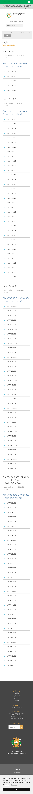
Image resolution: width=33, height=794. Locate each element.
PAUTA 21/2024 (10, 376)
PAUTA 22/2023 (10, 568)
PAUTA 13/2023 (10, 610)
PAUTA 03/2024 (10, 459)
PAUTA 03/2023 (10, 656)
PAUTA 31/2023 (10, 526)
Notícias (16, 693)
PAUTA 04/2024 (10, 454)
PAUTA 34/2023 (10, 512)
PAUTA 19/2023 (10, 582)
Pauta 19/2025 (9, 193)
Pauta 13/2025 (9, 221)
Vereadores (16, 695)
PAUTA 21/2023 (10, 573)
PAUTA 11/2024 (10, 422)
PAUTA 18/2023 (10, 586)
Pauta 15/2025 (9, 212)
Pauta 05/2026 (9, 72)
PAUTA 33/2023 (10, 517)
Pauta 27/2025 (9, 156)
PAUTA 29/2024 (10, 339)
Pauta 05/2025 (9, 258)
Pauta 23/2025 (9, 175)
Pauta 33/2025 (9, 128)
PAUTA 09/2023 (10, 628)
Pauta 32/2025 (9, 133)
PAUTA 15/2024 (10, 403)
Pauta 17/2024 (9, 394)
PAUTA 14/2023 (10, 605)
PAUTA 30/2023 (10, 531)
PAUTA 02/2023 (10, 661)
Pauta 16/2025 (9, 207)
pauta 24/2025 (9, 170)
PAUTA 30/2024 (10, 334)
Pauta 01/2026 (9, 90)
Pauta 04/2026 (9, 76)
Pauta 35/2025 (9, 119)
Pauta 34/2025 (9, 124)
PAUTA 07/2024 (10, 441)
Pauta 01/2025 (9, 277)
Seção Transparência (25, 33)
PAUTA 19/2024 (10, 385)
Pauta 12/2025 (9, 226)
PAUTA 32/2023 (10, 522)
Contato (21, 21)
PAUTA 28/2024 (10, 343)
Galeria (16, 697)
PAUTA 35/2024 (10, 311)
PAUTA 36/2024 (10, 306)
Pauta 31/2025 (9, 138)
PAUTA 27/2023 (10, 545)
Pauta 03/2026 (9, 81)
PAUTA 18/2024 (10, 390)
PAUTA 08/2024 (10, 436)
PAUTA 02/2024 (10, 464)
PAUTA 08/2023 (10, 633)
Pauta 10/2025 (9, 235)
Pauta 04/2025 (9, 263)
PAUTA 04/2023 (10, 651)
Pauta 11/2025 (9, 231)
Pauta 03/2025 (9, 268)
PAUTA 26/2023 (10, 549)
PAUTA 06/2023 (10, 642)
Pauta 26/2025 (9, 161)
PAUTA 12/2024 (10, 417)
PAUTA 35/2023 (10, 508)
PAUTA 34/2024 (10, 315)
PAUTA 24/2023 (10, 559)
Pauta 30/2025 (9, 142)
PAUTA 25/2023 (10, 554)
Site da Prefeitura (16, 707)
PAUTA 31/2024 (10, 329)
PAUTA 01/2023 (10, 665)
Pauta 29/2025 (9, 147)
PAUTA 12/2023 (10, 614)
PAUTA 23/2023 (10, 563)
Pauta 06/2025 (9, 254)
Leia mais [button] (14, 785)
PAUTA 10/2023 (10, 624)
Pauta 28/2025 (9, 152)
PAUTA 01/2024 (10, 468)
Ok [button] (16, 789)
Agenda (16, 699)
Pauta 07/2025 (9, 249)
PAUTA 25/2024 (10, 357)
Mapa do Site (17, 772)
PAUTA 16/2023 (10, 596)
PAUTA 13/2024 (10, 413)
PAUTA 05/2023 (10, 647)
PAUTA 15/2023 (10, 600)
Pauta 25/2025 (9, 166)
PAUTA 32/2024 (10, 325)
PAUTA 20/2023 (10, 577)
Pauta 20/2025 (9, 189)
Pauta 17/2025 (9, 203)
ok (21, 727)
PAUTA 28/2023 (10, 540)
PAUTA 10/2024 (10, 427)
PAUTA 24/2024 (10, 362)
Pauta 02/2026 (9, 85)
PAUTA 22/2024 (10, 371)
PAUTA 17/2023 (10, 591)
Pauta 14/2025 (9, 217)
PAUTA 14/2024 (10, 408)
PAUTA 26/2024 (10, 352)
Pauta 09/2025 (9, 240)
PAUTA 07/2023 (10, 637)
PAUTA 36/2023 (10, 503)
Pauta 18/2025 (9, 198)
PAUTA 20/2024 (10, 380)
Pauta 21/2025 (9, 184)
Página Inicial (14, 33)
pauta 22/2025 (9, 179)
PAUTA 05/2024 (10, 450)
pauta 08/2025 (9, 244)
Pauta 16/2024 (9, 399)
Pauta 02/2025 (9, 272)
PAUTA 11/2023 (10, 619)
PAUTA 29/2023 (10, 535)
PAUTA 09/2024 (10, 431)
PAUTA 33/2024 (10, 320)
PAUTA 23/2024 (10, 366)
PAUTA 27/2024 (10, 348)
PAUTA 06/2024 (10, 445)
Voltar (7, 35)
